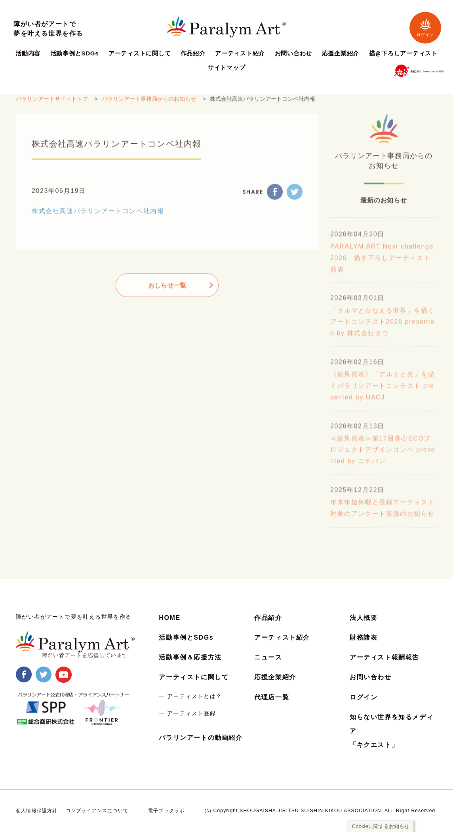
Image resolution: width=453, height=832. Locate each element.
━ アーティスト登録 (187, 713)
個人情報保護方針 (37, 810)
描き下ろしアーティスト (403, 53)
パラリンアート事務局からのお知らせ (149, 104)
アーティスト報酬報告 (384, 657)
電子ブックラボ (166, 810)
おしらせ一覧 (167, 290)
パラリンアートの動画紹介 (200, 737)
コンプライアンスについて (97, 810)
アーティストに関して (139, 53)
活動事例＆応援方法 (190, 657)
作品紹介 (193, 53)
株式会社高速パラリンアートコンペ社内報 (98, 216)
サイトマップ (227, 68)
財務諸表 (363, 637)
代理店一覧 (271, 697)
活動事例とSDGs (74, 53)
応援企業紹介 (341, 53)
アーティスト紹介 (240, 53)
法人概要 (363, 617)
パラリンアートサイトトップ (52, 104)
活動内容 (27, 53)
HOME (169, 617)
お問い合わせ (293, 53)
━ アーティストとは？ (190, 696)
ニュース (268, 657)
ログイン (425, 27)
